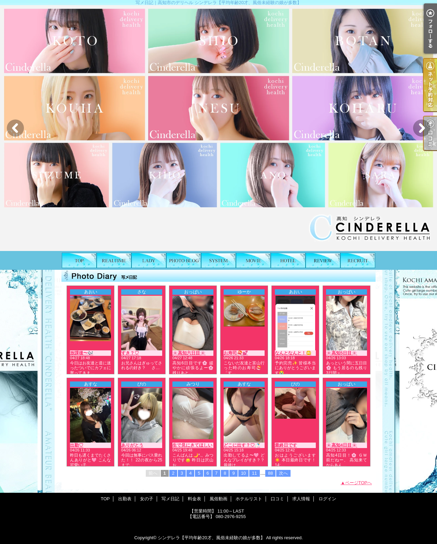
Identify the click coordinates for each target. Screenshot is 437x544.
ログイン (327, 498)
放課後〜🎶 (81, 352)
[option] (218, 128)
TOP (79, 260)
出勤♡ (76, 445)
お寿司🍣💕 (236, 352)
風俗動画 (253, 260)
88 (270, 473)
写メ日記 (183, 260)
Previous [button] (15, 128)
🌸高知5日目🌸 (341, 352)
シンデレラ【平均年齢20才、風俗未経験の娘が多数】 (211, 537)
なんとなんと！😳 (293, 352)
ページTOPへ (358, 482)
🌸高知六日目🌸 (189, 352)
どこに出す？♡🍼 (242, 445)
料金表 (218, 260)
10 (243, 473)
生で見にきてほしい (192, 445)
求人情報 (357, 260)
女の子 (148, 260)
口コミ (323, 260)
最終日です (286, 445)
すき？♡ (130, 352)
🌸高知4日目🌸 (341, 445)
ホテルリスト (288, 260)
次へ (283, 473)
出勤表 (114, 260)
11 (254, 473)
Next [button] (421, 128)
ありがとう (132, 445)
